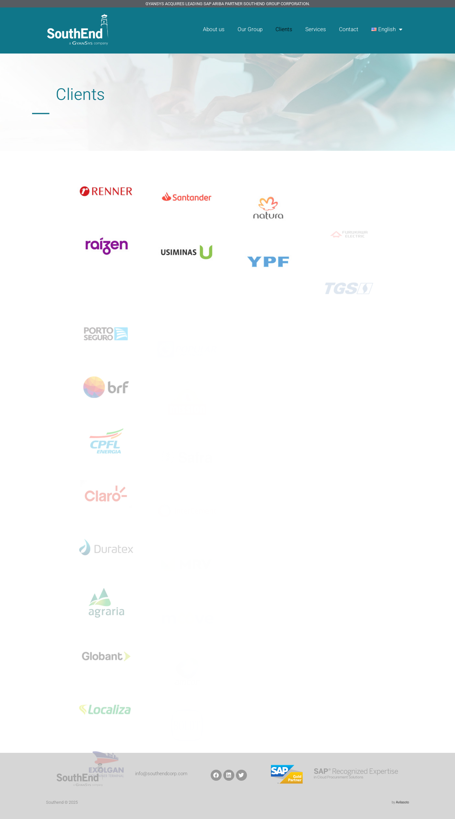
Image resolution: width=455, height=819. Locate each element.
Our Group (250, 29)
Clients (283, 29)
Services (315, 29)
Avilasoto (402, 802)
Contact (348, 29)
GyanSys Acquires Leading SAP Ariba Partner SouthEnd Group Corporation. (228, 3)
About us (214, 29)
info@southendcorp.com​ (161, 774)
